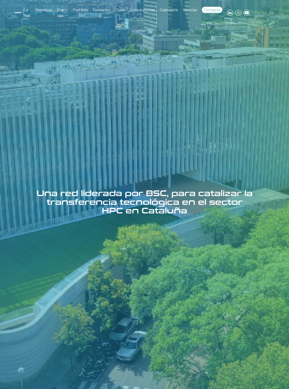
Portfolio (80, 9)
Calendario (169, 9)
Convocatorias (142, 9)
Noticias (190, 9)
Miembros (43, 9)
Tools (120, 9)
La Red (27, 12)
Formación (102, 9)
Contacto (212, 9)
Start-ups (62, 12)
